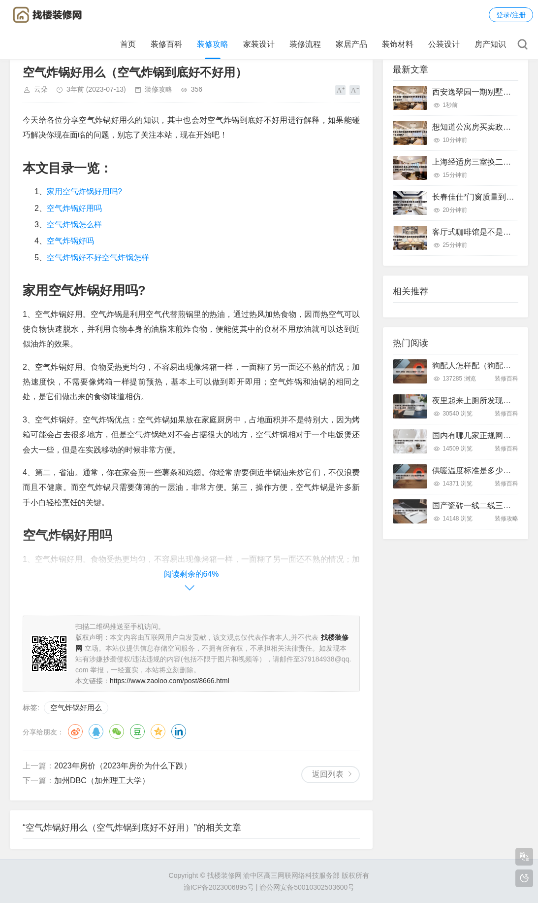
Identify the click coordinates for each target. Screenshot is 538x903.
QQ (96, 731)
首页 (128, 44)
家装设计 (259, 44)
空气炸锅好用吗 (74, 208)
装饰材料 (397, 44)
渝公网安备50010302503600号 (306, 887)
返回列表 (328, 774)
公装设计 (444, 44)
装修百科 (166, 44)
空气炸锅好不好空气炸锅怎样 (98, 257)
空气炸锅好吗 (70, 241)
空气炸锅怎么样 (74, 224)
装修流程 (305, 44)
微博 (75, 731)
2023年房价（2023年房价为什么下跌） (122, 766)
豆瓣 (137, 731)
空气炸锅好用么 (76, 707)
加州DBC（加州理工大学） (102, 780)
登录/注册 (511, 15)
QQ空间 (158, 731)
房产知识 (490, 44)
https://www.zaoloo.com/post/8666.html (169, 681)
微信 (116, 731)
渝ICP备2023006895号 (219, 887)
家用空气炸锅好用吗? (84, 191)
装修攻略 (212, 44)
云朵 (41, 89)
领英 (178, 731)
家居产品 (351, 44)
